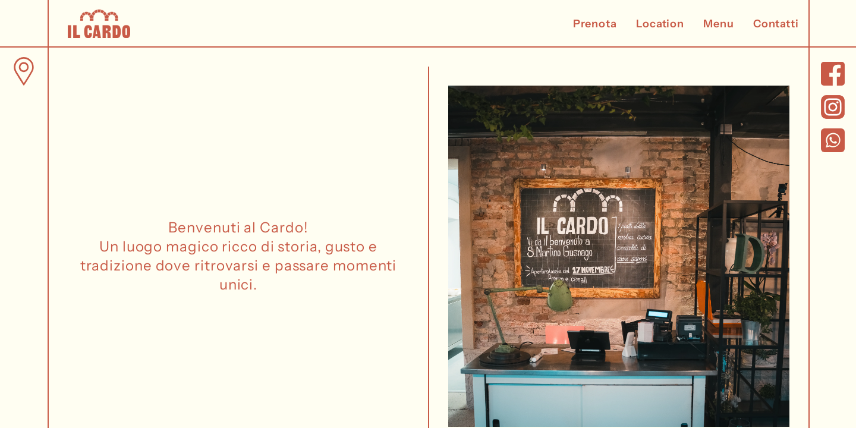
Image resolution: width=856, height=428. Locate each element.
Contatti (776, 23)
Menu (718, 23)
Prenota (595, 23)
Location (660, 23)
